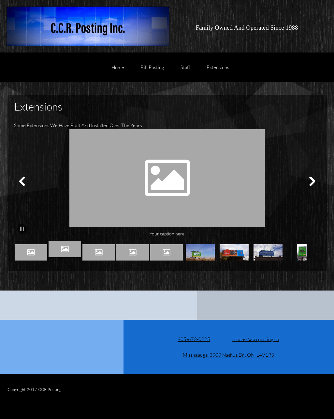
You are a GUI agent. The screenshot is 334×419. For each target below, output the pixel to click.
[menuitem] (117, 70)
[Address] (224, 355)
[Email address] (251, 339)
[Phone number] (189, 339)
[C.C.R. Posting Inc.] (88, 26)
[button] (167, 183)
